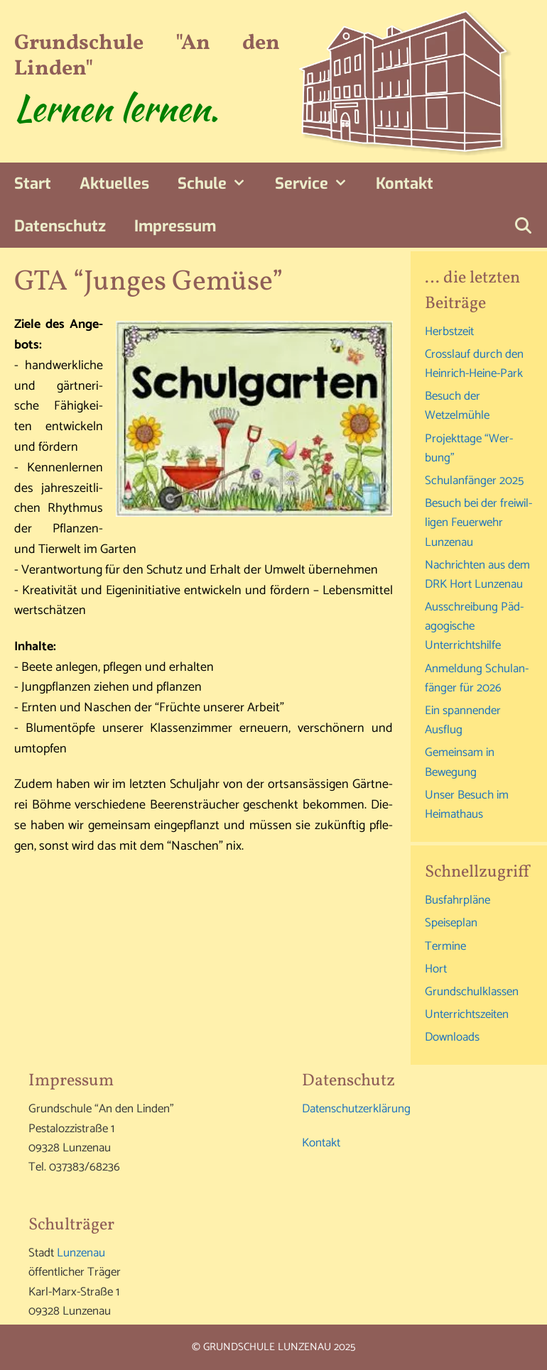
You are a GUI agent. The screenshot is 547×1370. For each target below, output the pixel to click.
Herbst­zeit (449, 331)
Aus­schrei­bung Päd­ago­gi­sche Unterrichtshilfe (474, 626)
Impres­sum (175, 226)
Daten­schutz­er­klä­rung (356, 1109)
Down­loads (452, 1037)
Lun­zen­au (81, 1253)
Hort (436, 969)
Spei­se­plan (451, 923)
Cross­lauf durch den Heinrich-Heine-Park (474, 363)
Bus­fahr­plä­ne (457, 900)
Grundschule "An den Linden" (147, 56)
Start (32, 183)
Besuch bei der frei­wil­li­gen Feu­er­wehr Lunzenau (478, 522)
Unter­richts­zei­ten (467, 1014)
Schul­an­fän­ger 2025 (474, 481)
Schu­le (219, 184)
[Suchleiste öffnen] (523, 226)
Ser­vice (318, 184)
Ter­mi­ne (445, 946)
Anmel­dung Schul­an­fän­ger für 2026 (477, 678)
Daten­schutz (60, 226)
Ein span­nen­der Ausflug (463, 720)
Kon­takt (404, 183)
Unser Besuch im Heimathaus (467, 804)
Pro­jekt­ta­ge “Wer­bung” (469, 448)
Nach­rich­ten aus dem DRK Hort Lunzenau (477, 574)
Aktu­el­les (114, 183)
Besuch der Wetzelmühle (457, 405)
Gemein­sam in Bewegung (459, 762)
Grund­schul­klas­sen (472, 992)
